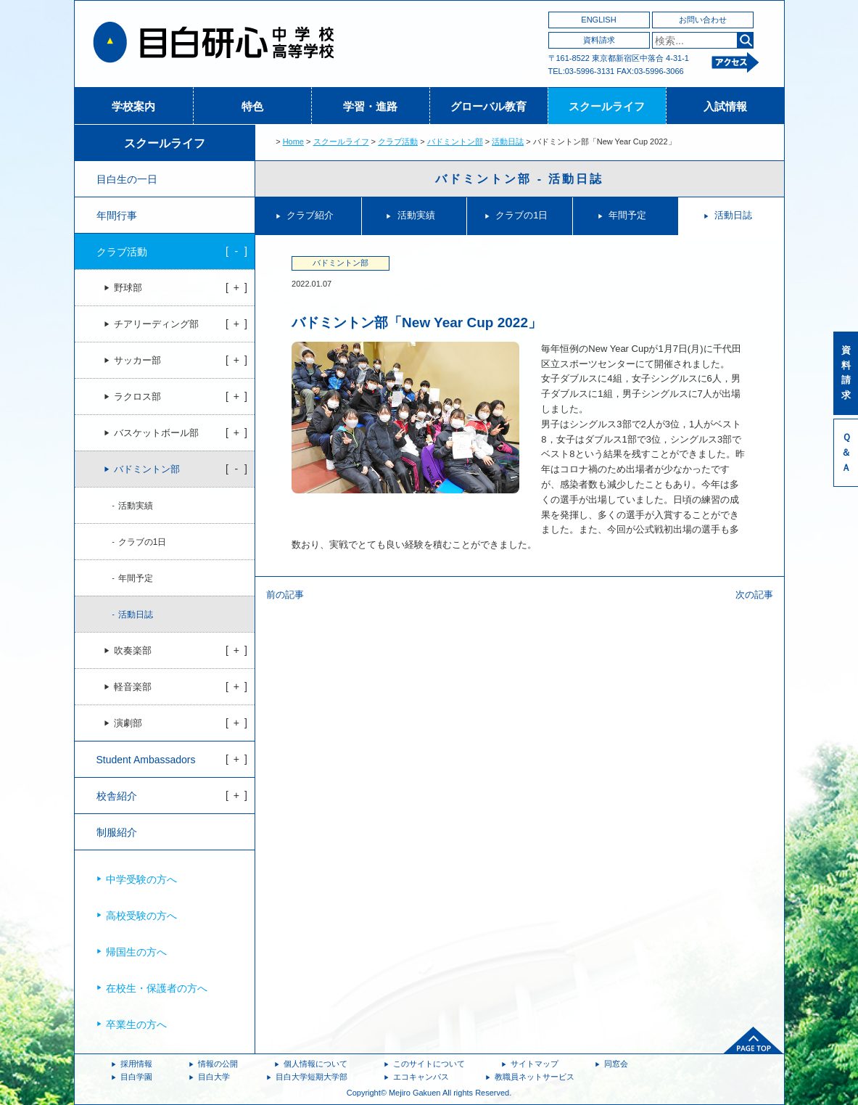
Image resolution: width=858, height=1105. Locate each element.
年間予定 (627, 215)
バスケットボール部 (156, 433)
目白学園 (136, 1076)
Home (293, 141)
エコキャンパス (421, 1076)
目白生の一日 (126, 179)
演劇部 (128, 723)
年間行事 (116, 215)
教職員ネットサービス (534, 1076)
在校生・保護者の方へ (156, 988)
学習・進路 (370, 106)
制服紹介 (116, 832)
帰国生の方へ (136, 952)
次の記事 (754, 594)
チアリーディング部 (156, 324)
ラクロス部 (137, 397)
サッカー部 (137, 361)
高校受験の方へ (141, 915)
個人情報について (315, 1063)
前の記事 (285, 594)
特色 (252, 106)
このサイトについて (429, 1063)
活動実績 (416, 215)
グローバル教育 (488, 106)
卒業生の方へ (136, 1024)
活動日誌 (508, 141)
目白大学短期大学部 (311, 1076)
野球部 (128, 288)
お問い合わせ (703, 19)
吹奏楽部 (133, 651)
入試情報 (725, 106)
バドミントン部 (455, 141)
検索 (745, 40)
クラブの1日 (521, 215)
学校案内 (133, 106)
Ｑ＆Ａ (846, 452)
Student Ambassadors (146, 759)
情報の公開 (218, 1063)
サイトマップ (534, 1063)
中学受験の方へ (141, 879)
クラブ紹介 (310, 215)
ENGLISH (598, 19)
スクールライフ (607, 106)
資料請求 (599, 40)
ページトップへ (753, 1040)
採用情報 (136, 1063)
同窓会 (616, 1063)
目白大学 (214, 1076)
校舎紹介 (116, 796)
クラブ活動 (398, 141)
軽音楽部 (133, 687)
